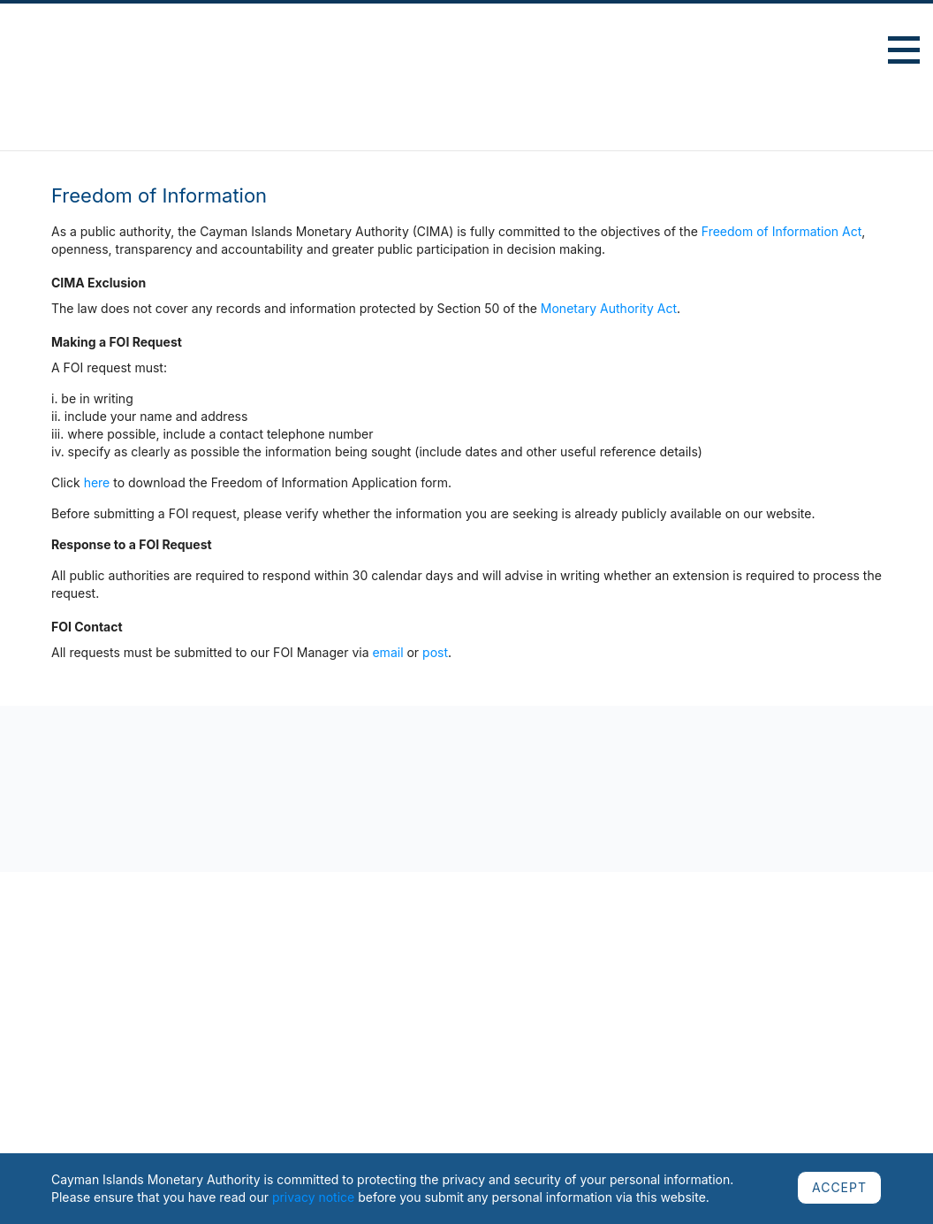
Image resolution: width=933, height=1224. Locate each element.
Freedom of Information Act (782, 231)
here (97, 482)
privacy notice (313, 1197)
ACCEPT (839, 1187)
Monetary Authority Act (609, 308)
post (435, 652)
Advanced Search (844, 52)
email (387, 652)
